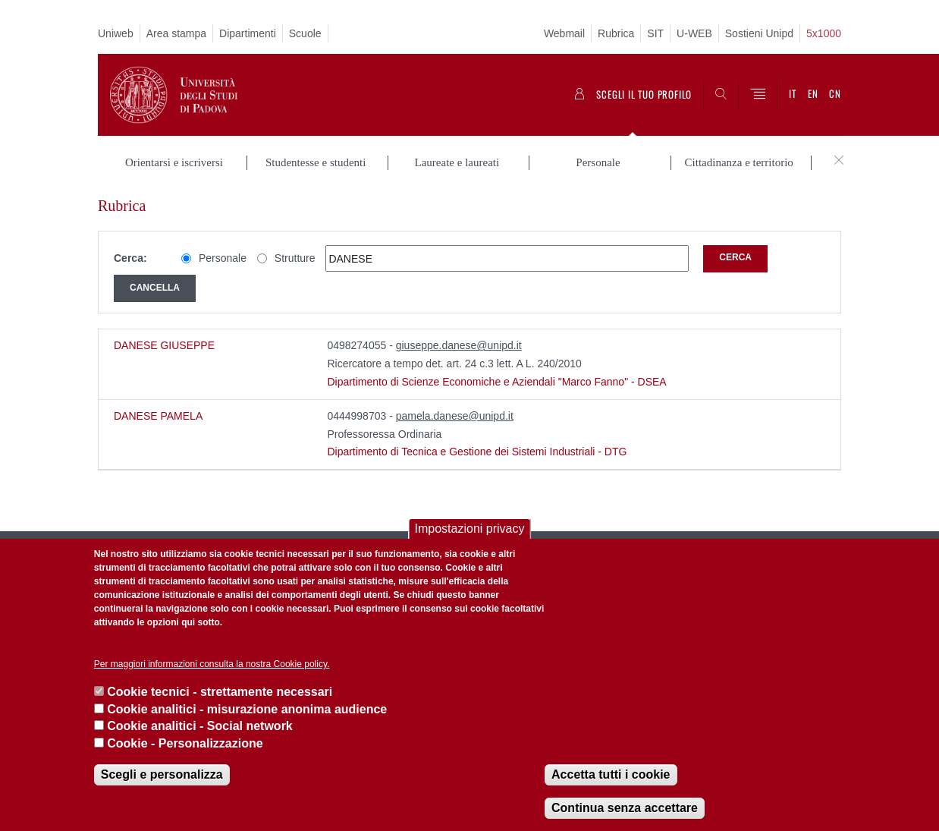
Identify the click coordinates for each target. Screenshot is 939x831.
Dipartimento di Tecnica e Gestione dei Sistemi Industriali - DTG (477, 451)
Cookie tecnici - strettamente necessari (219, 691)
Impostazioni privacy (470, 528)
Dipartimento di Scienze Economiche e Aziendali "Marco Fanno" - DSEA (496, 382)
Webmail (564, 33)
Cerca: (130, 258)
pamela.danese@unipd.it (454, 416)
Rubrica (616, 33)
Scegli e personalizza (162, 774)
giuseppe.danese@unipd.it (459, 345)
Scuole (305, 33)
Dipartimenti (247, 33)
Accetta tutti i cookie (610, 774)
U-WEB (694, 33)
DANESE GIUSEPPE (164, 345)
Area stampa (176, 33)
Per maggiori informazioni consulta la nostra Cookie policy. (212, 664)
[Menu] (758, 94)
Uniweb (115, 33)
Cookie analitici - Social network (200, 725)
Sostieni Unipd (759, 33)
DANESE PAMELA (158, 416)
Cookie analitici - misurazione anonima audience (247, 709)
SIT (655, 33)
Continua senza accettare (624, 807)
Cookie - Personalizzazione (184, 743)
